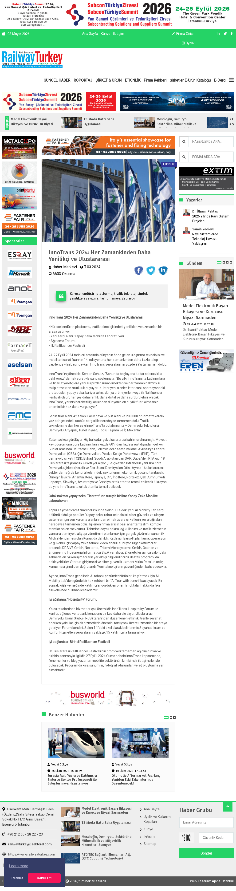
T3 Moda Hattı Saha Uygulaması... (107, 121)
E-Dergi (220, 80)
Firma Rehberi (155, 80)
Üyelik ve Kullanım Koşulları (157, 819)
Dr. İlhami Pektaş (205, 211)
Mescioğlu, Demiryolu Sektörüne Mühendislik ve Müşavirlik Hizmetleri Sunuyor (106, 841)
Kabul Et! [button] (44, 878)
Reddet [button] (17, 878)
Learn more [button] (18, 866)
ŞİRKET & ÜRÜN (108, 80)
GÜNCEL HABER (57, 80)
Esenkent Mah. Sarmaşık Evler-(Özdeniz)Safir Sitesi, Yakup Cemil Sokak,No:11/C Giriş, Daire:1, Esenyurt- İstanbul (28, 816)
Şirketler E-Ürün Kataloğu (190, 80)
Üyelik (188, 43)
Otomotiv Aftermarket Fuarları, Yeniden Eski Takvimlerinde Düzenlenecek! (136, 780)
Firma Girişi (182, 34)
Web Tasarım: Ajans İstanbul (212, 881)
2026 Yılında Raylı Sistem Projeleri (210, 218)
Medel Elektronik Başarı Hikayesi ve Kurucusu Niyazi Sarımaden (205, 311)
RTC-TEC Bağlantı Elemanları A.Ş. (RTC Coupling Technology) (106, 857)
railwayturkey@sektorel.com (27, 844)
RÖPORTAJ (83, 80)
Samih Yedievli (203, 229)
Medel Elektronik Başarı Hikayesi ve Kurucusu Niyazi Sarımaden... (41, 124)
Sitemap (150, 844)
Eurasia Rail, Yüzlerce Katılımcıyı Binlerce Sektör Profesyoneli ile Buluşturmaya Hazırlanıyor (72, 780)
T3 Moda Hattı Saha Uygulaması (106, 823)
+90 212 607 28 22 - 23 (22, 834)
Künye (105, 34)
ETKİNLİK (132, 80)
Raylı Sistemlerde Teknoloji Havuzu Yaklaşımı (205, 238)
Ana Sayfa (90, 34)
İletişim (118, 34)
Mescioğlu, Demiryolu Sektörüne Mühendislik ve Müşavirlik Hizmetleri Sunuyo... (188, 124)
